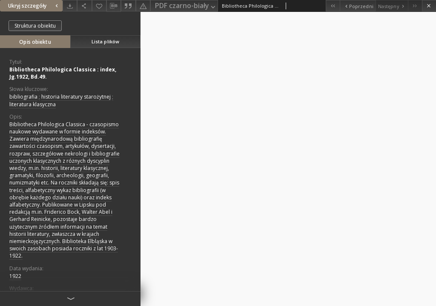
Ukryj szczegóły (34, 5)
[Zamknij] (429, 5)
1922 (15, 276)
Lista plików (105, 41)
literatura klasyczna (32, 104)
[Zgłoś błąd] (143, 5)
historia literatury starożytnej (76, 96)
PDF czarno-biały (186, 6)
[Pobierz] (70, 5)
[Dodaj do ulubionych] (99, 5)
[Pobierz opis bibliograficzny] (113, 6)
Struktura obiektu (35, 25)
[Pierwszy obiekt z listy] (333, 5)
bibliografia (23, 96)
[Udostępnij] (84, 5)
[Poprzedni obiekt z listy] (357, 5)
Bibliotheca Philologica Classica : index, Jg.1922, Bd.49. (62, 73)
